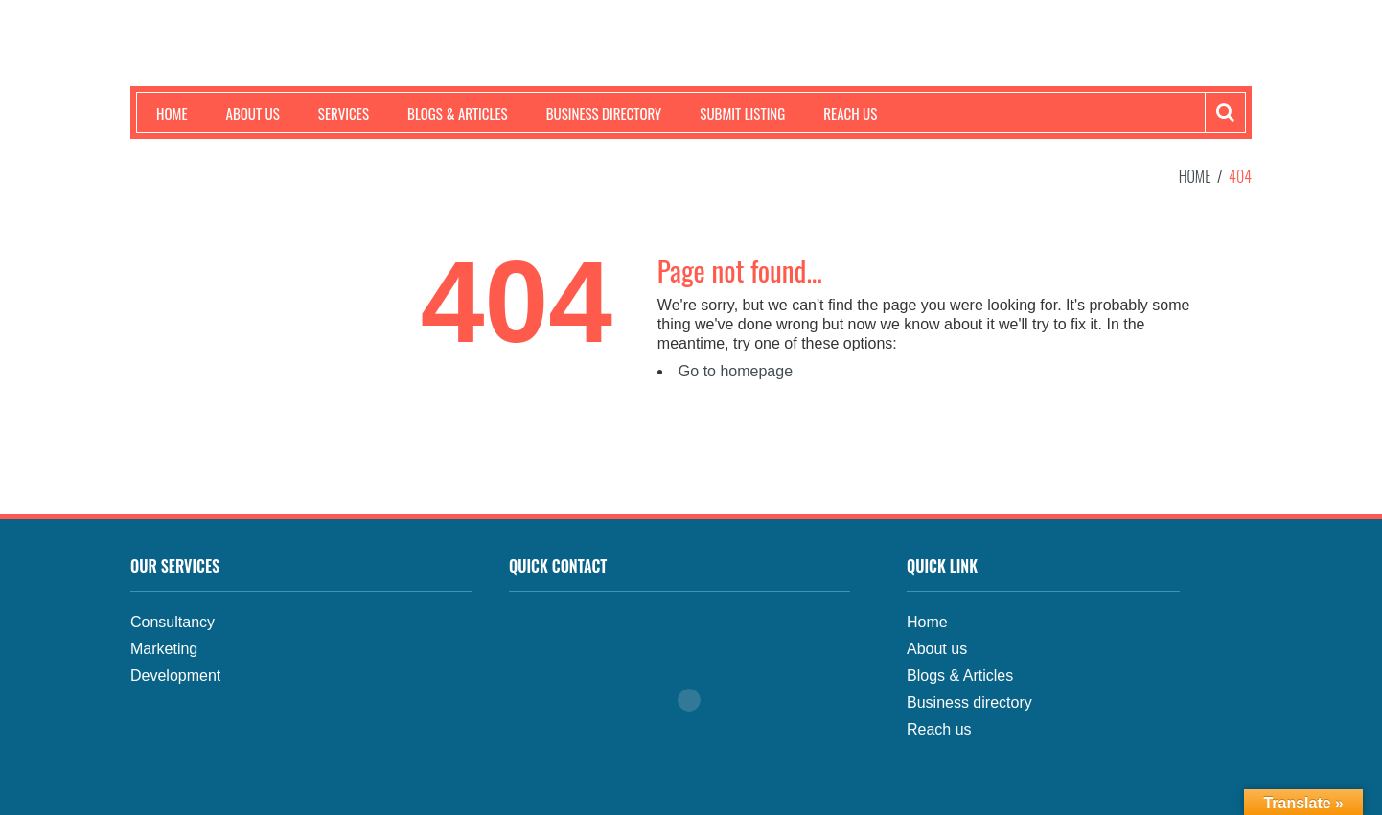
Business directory (969, 702)
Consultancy (172, 622)
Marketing (163, 649)
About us (253, 113)
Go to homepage (736, 371)
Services (343, 113)
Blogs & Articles (457, 113)
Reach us (850, 113)
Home (172, 113)
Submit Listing (742, 113)
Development (175, 676)
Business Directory (604, 113)
